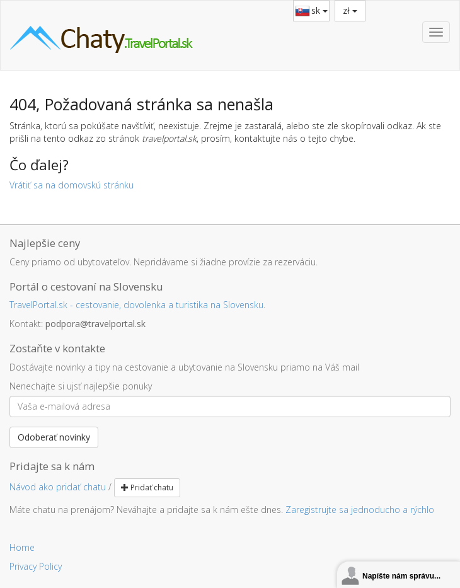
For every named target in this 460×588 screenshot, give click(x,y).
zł (350, 10)
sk (319, 10)
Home (22, 547)
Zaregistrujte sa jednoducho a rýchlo (359, 510)
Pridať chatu (147, 487)
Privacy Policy (35, 566)
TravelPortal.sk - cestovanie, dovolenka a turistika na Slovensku (136, 305)
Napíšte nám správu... (401, 576)
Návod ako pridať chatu (57, 487)
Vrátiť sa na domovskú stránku (71, 185)
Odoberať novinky (54, 437)
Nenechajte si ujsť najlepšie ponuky (80, 386)
